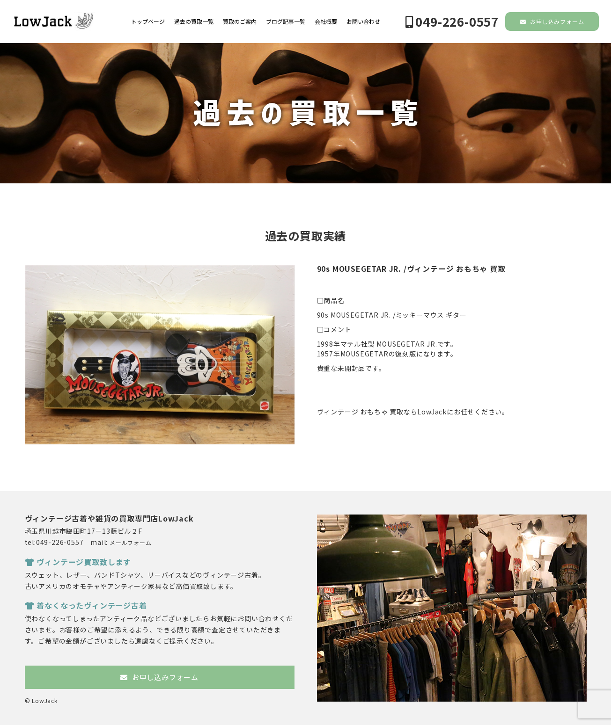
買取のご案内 (240, 21)
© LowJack (41, 700)
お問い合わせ (363, 21)
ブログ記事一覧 (285, 21)
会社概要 (326, 21)
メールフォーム (131, 542)
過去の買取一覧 (193, 21)
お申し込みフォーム (552, 21)
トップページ (148, 21)
